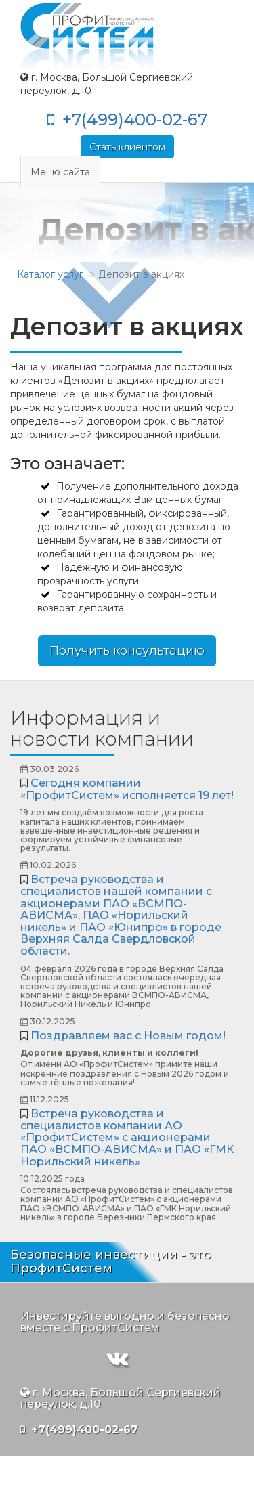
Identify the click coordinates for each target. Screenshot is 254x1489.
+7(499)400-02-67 (127, 119)
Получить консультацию (127, 650)
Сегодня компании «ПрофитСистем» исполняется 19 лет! (127, 789)
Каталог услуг (50, 274)
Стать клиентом (127, 147)
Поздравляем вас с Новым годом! (128, 1035)
